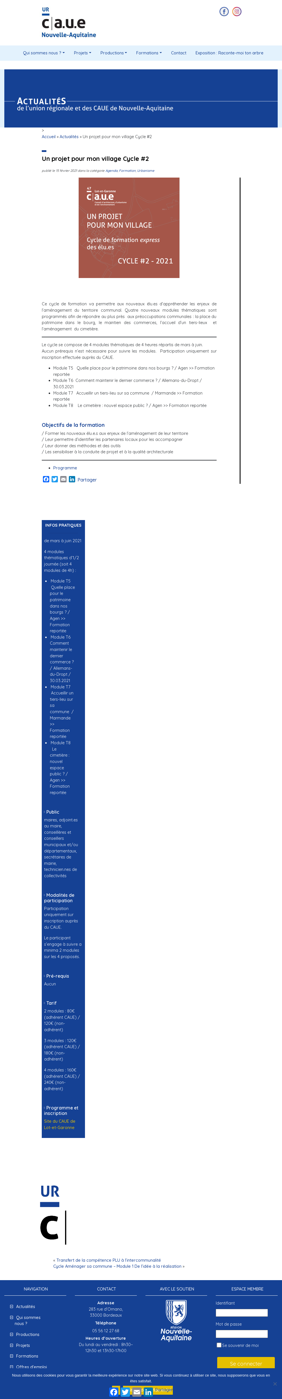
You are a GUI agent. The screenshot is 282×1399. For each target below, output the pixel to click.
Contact (178, 53)
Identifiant (225, 1303)
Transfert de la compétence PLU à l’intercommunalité (108, 1260)
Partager (87, 480)
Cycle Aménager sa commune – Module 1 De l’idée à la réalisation (117, 1266)
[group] (59, 687)
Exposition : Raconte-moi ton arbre (230, 53)
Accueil (49, 136)
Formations (147, 53)
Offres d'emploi (31, 1367)
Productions (112, 53)
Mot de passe (229, 1324)
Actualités (69, 136)
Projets (81, 53)
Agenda (111, 170)
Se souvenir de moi (238, 1345)
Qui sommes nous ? (42, 53)
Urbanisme (145, 170)
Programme (65, 468)
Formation (127, 170)
